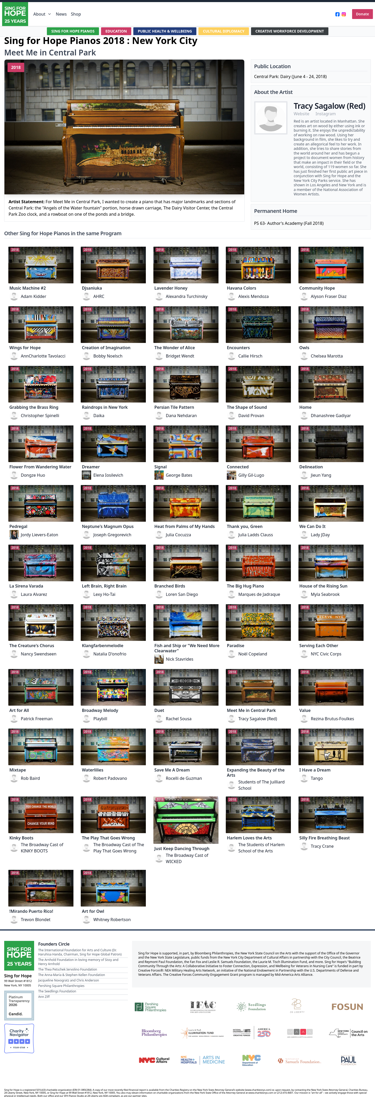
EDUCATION (116, 31)
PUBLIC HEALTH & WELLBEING (165, 31)
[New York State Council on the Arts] (348, 1033)
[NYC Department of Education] (251, 1060)
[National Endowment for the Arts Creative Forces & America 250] (251, 1033)
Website (301, 114)
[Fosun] (348, 1006)
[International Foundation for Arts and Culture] (202, 1006)
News (61, 14)
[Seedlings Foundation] (251, 1006)
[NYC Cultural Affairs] (154, 1060)
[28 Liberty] (300, 1006)
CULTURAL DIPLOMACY (224, 31)
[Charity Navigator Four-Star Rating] (19, 1039)
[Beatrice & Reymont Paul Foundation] (348, 1060)
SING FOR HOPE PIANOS (73, 31)
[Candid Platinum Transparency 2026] (19, 1006)
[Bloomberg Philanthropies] (154, 1033)
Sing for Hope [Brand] (18, 976)
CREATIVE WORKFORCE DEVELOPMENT (289, 31)
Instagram (326, 114)
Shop (76, 14)
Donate (362, 13)
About (42, 14)
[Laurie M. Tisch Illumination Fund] (202, 1033)
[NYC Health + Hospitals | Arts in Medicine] (202, 1060)
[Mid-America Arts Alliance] (300, 1033)
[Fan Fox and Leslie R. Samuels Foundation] (300, 1060)
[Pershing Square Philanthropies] (154, 1006)
